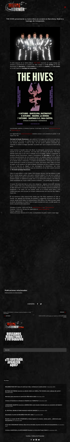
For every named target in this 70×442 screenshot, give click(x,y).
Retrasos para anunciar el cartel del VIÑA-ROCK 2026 (20, 395)
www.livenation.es (54, 127)
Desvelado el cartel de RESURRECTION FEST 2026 (19, 413)
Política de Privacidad (38, 434)
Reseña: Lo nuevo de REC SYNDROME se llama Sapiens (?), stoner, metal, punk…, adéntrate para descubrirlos (33, 418)
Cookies (28, 434)
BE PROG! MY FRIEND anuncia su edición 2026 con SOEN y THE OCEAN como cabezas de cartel (32, 389)
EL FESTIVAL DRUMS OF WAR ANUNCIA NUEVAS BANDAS (21, 409)
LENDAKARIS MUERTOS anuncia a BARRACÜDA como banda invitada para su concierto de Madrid (33, 403)
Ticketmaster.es (15, 129)
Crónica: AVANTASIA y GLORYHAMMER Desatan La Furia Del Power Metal (26, 429)
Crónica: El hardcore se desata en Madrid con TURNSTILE (21, 399)
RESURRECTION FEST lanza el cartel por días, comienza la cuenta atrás (25, 385)
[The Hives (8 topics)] (6, 378)
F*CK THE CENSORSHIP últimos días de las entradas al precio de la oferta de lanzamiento (31, 423)
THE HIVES (37, 61)
